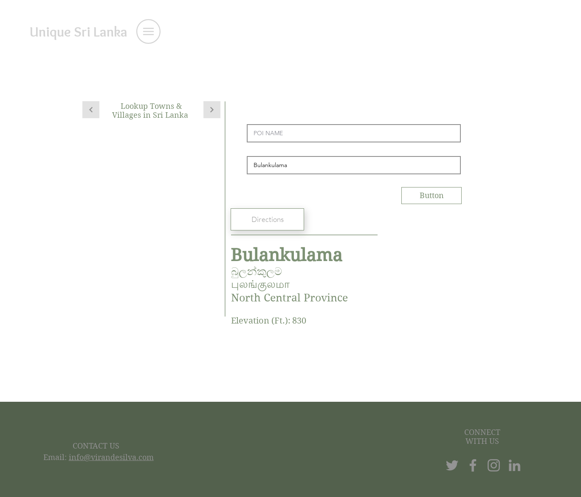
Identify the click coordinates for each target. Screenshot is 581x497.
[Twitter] (452, 465)
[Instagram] (493, 465)
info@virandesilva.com (111, 457)
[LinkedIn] (514, 465)
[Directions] (267, 219)
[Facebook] (473, 465)
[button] (148, 31)
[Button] (431, 195)
